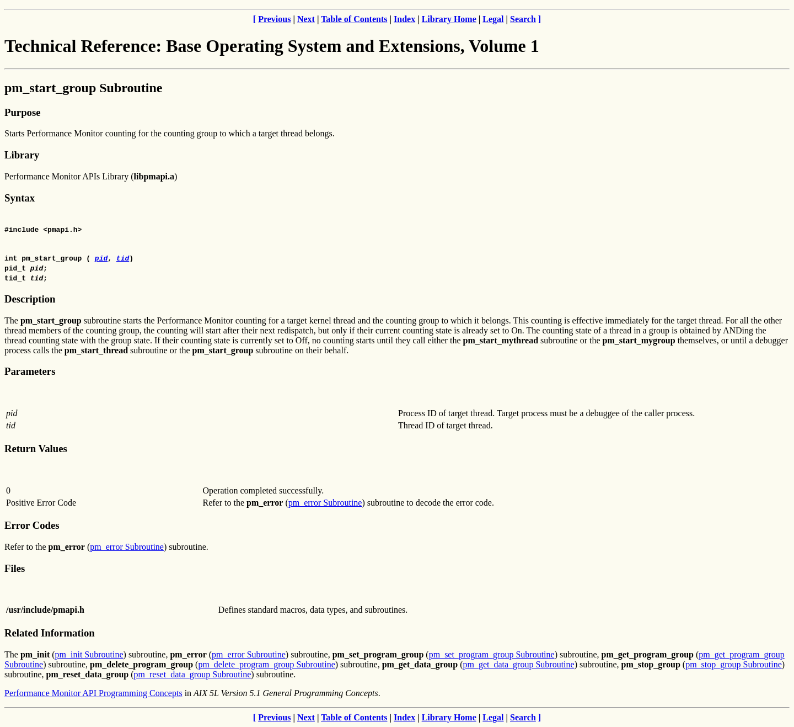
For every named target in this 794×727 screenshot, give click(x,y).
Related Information (49, 633)
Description (29, 299)
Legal (492, 19)
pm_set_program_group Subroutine (492, 654)
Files (14, 568)
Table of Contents (354, 19)
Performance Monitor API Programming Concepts (93, 693)
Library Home (449, 19)
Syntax (19, 198)
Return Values (35, 448)
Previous (274, 19)
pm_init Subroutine (89, 654)
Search (523, 19)
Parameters (29, 371)
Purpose (22, 112)
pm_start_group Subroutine (83, 88)
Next (306, 19)
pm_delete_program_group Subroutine (266, 664)
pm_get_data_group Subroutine (518, 664)
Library (21, 155)
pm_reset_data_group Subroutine (192, 674)
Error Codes (32, 525)
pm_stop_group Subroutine (733, 664)
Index (404, 19)
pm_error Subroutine (325, 502)
